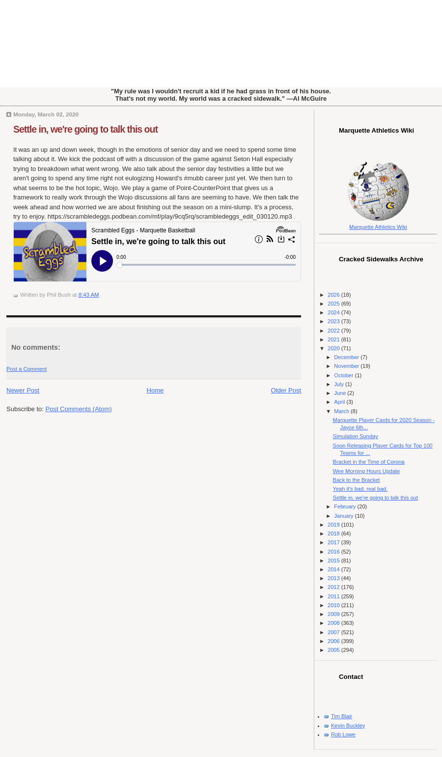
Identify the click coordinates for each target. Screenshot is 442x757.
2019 (334, 525)
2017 (334, 542)
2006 (334, 641)
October (344, 375)
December (347, 357)
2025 (334, 304)
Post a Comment (26, 369)
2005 (334, 650)
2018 (334, 533)
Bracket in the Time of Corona (369, 462)
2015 (334, 560)
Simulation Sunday (355, 436)
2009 (334, 614)
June (340, 393)
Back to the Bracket (356, 480)
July (339, 384)
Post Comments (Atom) (79, 409)
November (347, 366)
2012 (334, 587)
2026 (334, 295)
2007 (334, 632)
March (342, 411)
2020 (334, 348)
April (340, 402)
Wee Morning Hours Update (366, 471)
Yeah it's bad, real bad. (360, 489)
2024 (334, 312)
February (345, 506)
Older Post (286, 390)
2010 (334, 605)
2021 (334, 339)
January (344, 516)
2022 (334, 331)
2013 (334, 578)
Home (155, 390)
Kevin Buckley (348, 726)
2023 (334, 321)
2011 (334, 596)
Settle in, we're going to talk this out (85, 129)
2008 (334, 623)
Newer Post (22, 390)
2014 (334, 569)
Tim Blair (341, 716)
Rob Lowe (343, 734)
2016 (334, 552)
